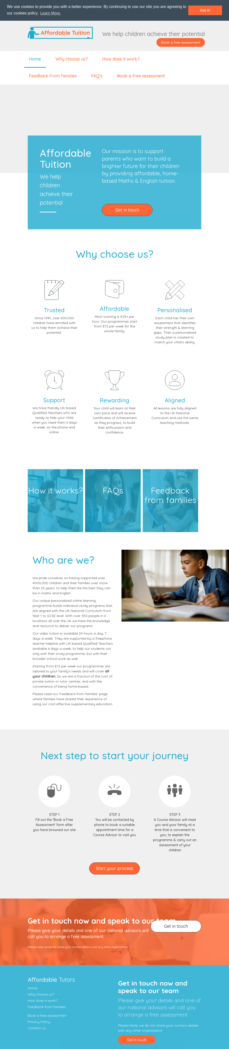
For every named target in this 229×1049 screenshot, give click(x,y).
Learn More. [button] (50, 13)
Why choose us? (71, 59)
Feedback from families (53, 76)
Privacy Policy (39, 1022)
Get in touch (127, 210)
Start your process (114, 868)
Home (35, 59)
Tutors (51, 979)
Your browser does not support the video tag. (114, 128)
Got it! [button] (205, 10)
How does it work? (121, 59)
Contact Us (37, 1028)
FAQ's (96, 76)
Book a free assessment (180, 42)
